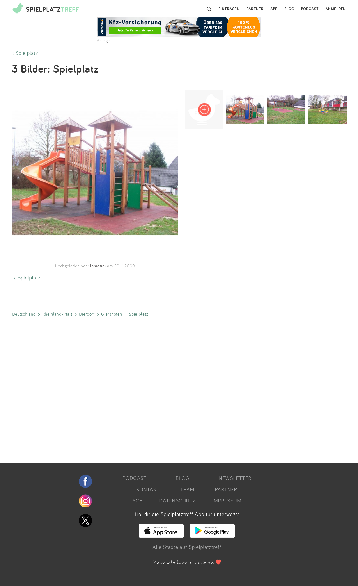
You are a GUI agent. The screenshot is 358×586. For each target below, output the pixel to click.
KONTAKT (148, 489)
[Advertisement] (145, 389)
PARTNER (255, 9)
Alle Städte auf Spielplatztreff (186, 546)
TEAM (187, 489)
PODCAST (310, 9)
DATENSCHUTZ (177, 500)
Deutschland (24, 314)
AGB (137, 500)
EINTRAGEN (229, 9)
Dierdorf (87, 314)
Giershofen (111, 314)
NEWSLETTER (235, 478)
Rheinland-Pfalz (57, 314)
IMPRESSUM (226, 500)
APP (274, 9)
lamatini (98, 266)
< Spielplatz (25, 52)
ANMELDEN (336, 9)
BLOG (289, 9)
